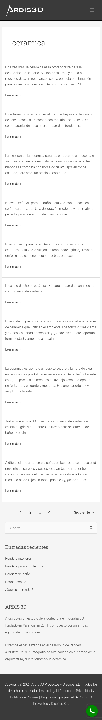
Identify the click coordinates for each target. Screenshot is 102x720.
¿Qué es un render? (19, 590)
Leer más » (13, 94)
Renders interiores (18, 558)
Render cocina (15, 582)
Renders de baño (17, 574)
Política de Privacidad (76, 691)
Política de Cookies (24, 697)
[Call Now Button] (92, 711)
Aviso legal (49, 691)
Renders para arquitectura (24, 566)
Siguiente (84, 512)
